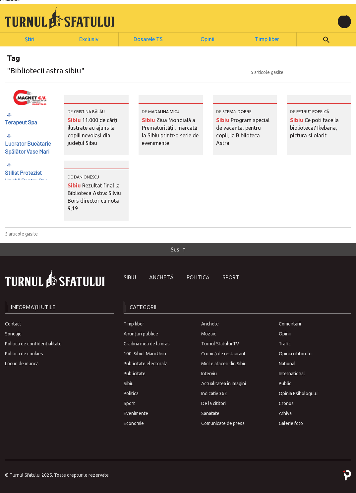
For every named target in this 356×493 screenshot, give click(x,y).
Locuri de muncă (21, 363)
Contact (13, 323)
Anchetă (161, 277)
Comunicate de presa (223, 422)
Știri (29, 38)
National (287, 363)
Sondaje (13, 333)
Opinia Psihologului (299, 392)
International (292, 373)
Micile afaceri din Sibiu (224, 363)
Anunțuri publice (141, 333)
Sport (230, 277)
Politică (198, 277)
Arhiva (285, 412)
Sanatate (210, 412)
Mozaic (208, 333)
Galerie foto (291, 422)
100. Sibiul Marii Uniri (145, 353)
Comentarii (290, 323)
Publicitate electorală (145, 363)
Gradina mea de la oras (147, 343)
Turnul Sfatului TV (220, 343)
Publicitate (135, 373)
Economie (134, 422)
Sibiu (75, 119)
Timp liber (266, 38)
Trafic (285, 343)
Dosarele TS (148, 38)
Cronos (286, 402)
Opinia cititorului (296, 353)
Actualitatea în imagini (223, 383)
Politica (131, 392)
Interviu (209, 373)
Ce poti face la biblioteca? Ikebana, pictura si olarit (314, 127)
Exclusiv (89, 38)
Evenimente (136, 412)
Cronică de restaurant (223, 353)
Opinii (207, 38)
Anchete (210, 323)
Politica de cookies (24, 353)
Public (285, 383)
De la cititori (213, 402)
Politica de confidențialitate (33, 343)
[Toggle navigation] (344, 21)
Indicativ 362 (214, 392)
